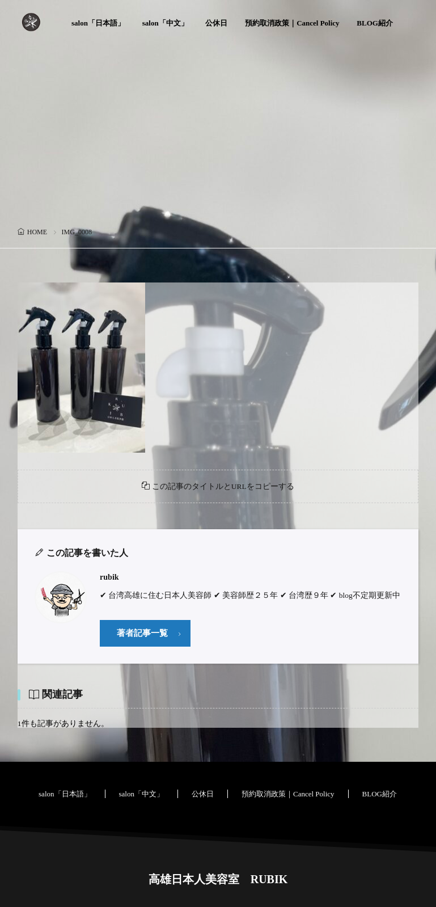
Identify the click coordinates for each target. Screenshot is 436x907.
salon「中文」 (165, 23)
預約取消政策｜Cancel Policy (292, 23)
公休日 (216, 23)
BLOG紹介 (375, 23)
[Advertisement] (218, 139)
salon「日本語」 (98, 23)
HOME (37, 232)
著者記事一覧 (142, 633)
